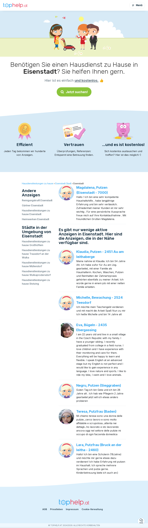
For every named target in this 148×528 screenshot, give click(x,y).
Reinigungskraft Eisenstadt (37, 200)
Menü (137, 5)
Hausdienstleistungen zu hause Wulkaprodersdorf (36, 273)
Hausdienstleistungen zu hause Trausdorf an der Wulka (36, 254)
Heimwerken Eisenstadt (35, 219)
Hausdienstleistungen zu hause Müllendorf (36, 264)
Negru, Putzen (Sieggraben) (98, 385)
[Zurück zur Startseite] (15, 5)
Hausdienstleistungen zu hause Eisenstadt (36, 212)
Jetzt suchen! (74, 92)
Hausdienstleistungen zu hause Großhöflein (36, 243)
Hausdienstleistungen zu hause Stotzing (36, 281)
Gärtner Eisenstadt (32, 205)
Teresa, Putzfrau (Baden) (96, 411)
